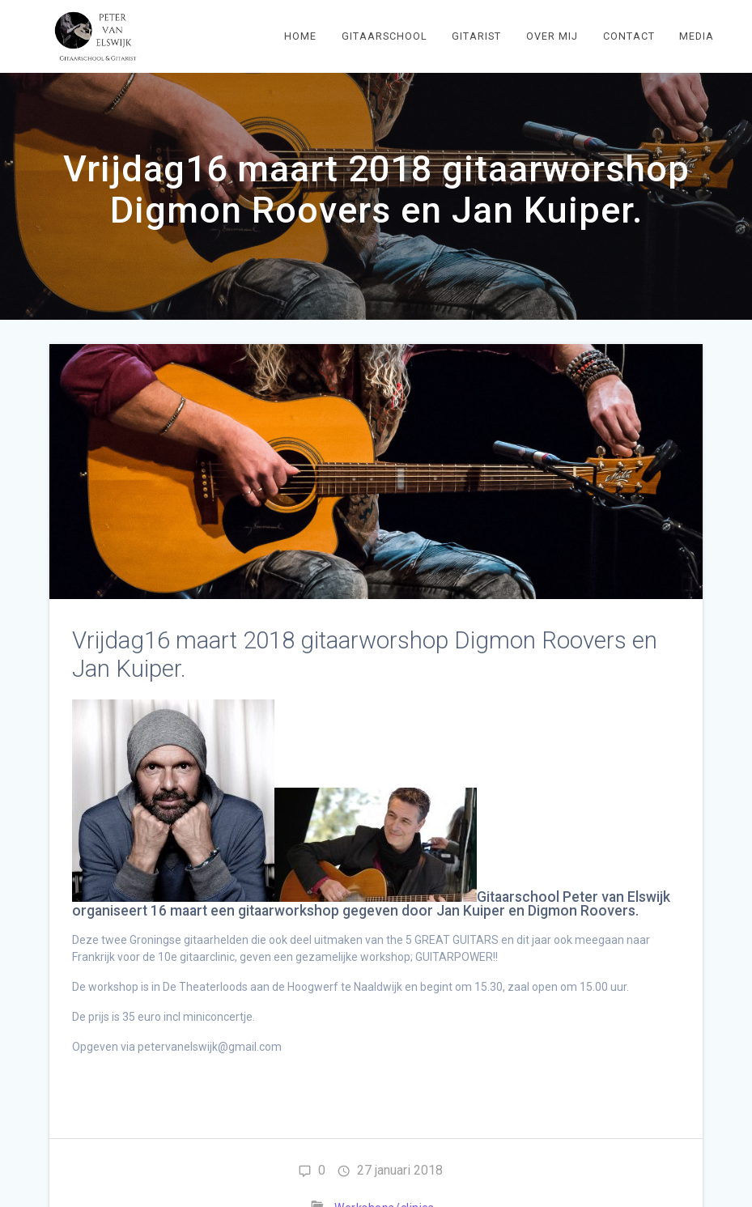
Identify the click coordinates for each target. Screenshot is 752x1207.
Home (300, 36)
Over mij (552, 36)
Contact (629, 36)
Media (696, 36)
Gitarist (476, 36)
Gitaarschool (384, 36)
